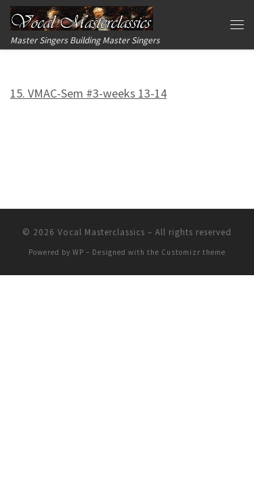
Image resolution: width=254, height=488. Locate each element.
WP (78, 252)
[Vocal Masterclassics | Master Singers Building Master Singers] (81, 16)
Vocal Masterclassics (101, 232)
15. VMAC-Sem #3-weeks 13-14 (88, 93)
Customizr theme (193, 252)
